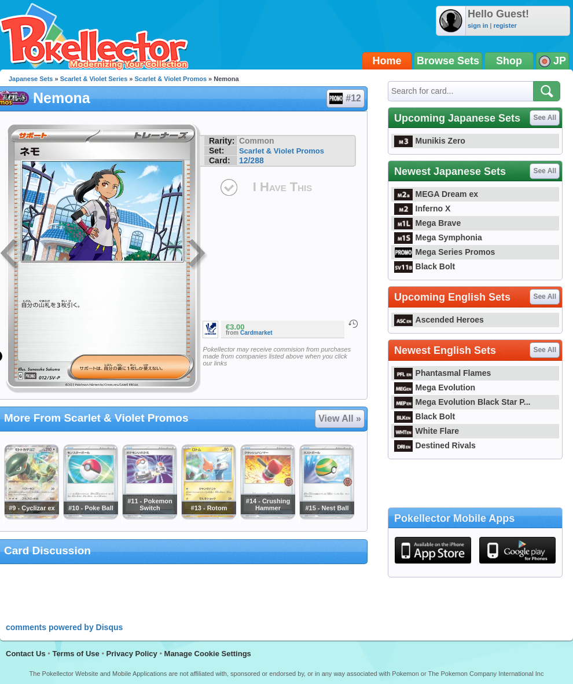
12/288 (251, 160)
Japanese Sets (31, 78)
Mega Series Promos (444, 252)
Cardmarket (256, 333)
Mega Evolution (434, 387)
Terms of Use (75, 653)
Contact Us (26, 653)
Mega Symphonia (438, 237)
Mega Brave (427, 223)
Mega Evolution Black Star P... (462, 402)
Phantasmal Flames (442, 373)
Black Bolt (424, 266)
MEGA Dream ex (436, 194)
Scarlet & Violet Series (94, 78)
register (504, 25)
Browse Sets (448, 61)
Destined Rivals (435, 445)
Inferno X (422, 208)
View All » (339, 418)
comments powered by (64, 627)
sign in (478, 25)
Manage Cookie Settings (207, 653)
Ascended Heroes (439, 319)
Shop (509, 61)
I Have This (282, 187)
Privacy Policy (131, 653)
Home (387, 61)
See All (544, 118)
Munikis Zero (429, 140)
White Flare (426, 431)
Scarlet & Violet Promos (171, 78)
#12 (345, 98)
